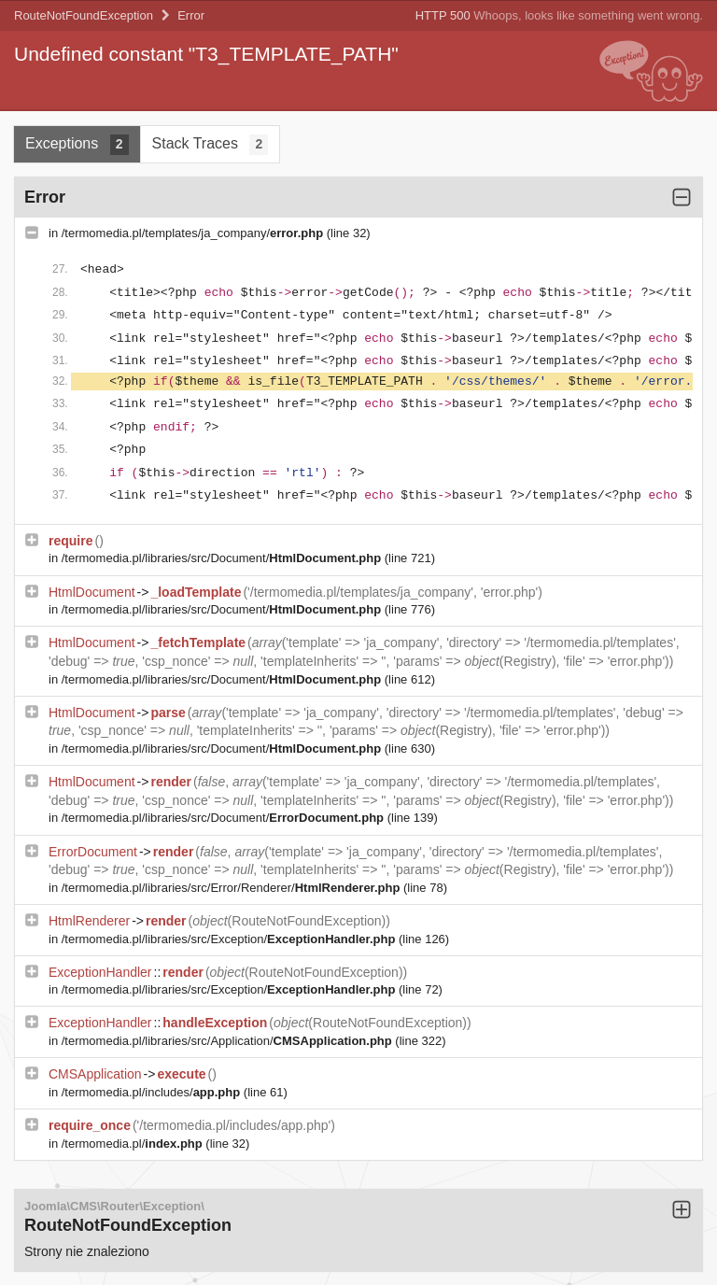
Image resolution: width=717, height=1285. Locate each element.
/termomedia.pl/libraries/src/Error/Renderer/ (232, 888)
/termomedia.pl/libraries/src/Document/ (223, 558)
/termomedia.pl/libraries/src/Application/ (229, 1041)
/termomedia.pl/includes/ (153, 1092)
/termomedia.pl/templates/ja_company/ (194, 233)
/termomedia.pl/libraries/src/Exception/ (230, 939)
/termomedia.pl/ (134, 1144)
